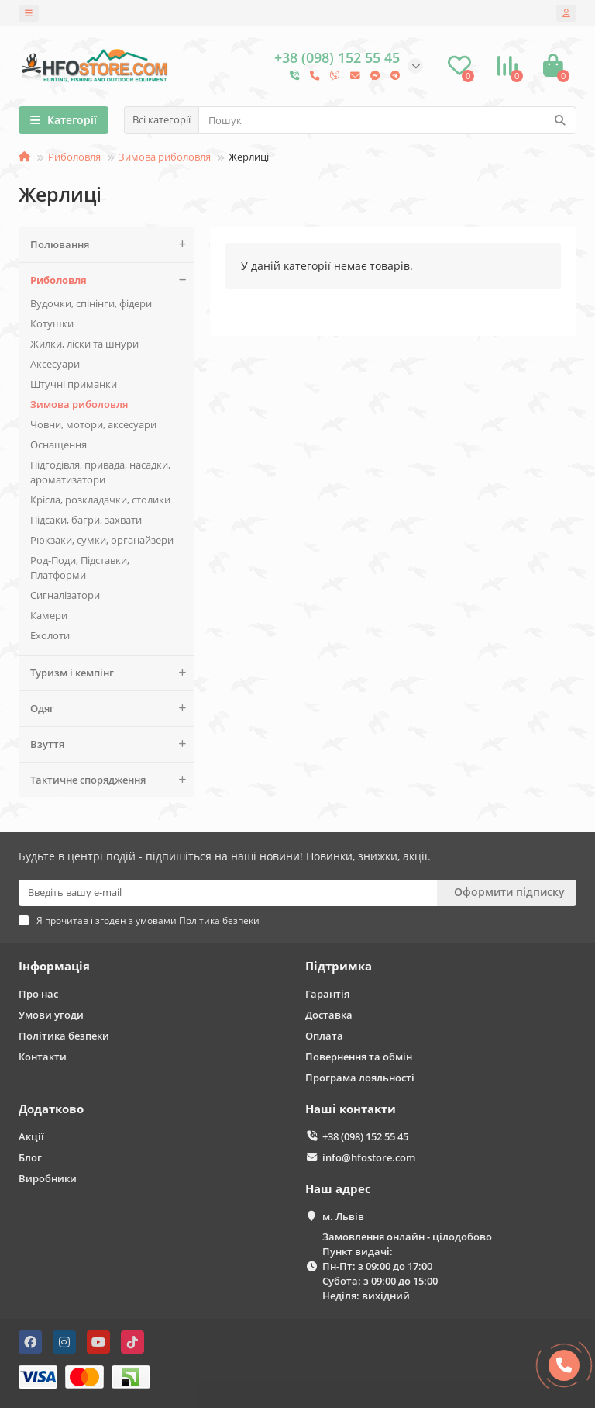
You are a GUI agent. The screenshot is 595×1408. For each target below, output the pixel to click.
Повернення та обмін (358, 1057)
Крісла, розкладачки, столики (100, 500)
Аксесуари (55, 364)
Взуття (112, 744)
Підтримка (338, 966)
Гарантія (327, 994)
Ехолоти (50, 635)
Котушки (52, 323)
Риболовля (74, 157)
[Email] (228, 893)
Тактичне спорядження (112, 780)
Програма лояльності (359, 1078)
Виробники (48, 1178)
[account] (566, 13)
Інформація (54, 966)
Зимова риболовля (165, 157)
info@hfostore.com (368, 1157)
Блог (30, 1157)
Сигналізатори (65, 595)
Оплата (324, 1036)
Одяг (112, 708)
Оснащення (58, 444)
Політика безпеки (64, 1036)
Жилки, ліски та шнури (84, 344)
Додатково (51, 1109)
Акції (31, 1136)
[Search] (387, 120)
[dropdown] (29, 13)
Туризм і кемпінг (112, 673)
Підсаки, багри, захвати (86, 520)
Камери (48, 615)
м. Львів (343, 1216)
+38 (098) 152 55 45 (365, 1136)
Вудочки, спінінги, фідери (91, 303)
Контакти (43, 1057)
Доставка (329, 1015)
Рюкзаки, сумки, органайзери (102, 540)
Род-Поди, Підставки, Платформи (79, 567)
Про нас (38, 994)
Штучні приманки (73, 384)
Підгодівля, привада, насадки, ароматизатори (100, 472)
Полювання (112, 244)
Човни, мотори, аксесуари (93, 424)
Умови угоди (51, 1015)
